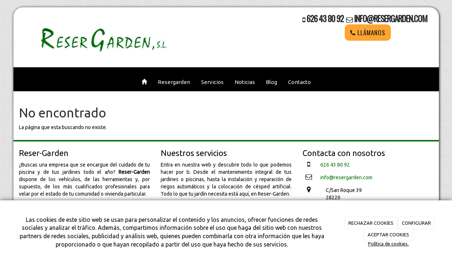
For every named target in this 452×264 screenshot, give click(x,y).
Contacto (299, 82)
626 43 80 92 (325, 18)
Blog (271, 82)
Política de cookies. (388, 243)
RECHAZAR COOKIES (370, 222)
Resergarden (174, 82)
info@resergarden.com (390, 18)
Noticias (245, 82)
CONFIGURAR (416, 222)
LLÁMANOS (367, 32)
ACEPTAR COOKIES (388, 234)
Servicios (212, 82)
